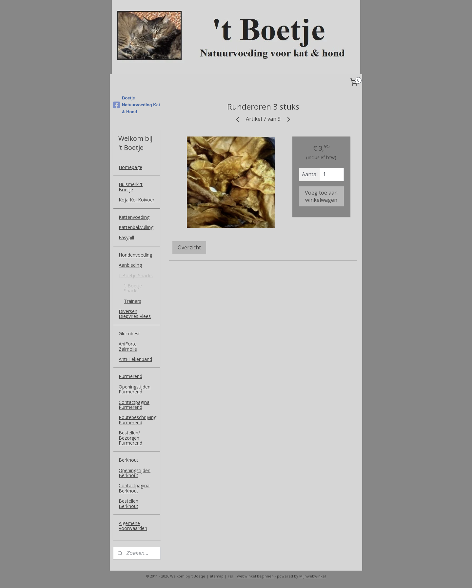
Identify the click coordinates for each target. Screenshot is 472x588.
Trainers (132, 301)
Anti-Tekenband (135, 359)
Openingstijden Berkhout (134, 472)
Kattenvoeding (134, 217)
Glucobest (129, 333)
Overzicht (189, 247)
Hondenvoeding (135, 255)
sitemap (216, 576)
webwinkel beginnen (255, 576)
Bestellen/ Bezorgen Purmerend (130, 438)
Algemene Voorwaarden (133, 525)
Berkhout (128, 460)
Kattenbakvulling (136, 227)
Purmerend (130, 376)
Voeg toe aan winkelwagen (321, 196)
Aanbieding (130, 265)
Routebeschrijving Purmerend (137, 419)
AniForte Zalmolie (128, 346)
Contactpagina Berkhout (134, 488)
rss (230, 576)
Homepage (130, 167)
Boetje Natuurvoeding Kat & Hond (136, 104)
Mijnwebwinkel (312, 576)
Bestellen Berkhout (128, 503)
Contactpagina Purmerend (134, 404)
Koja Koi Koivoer (136, 200)
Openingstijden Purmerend (134, 389)
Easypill (126, 237)
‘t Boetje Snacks (136, 275)
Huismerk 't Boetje (131, 186)
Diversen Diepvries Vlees (135, 313)
